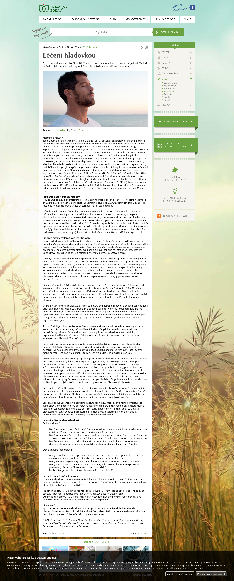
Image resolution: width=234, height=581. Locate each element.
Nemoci (166, 105)
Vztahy (166, 62)
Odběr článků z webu (176, 216)
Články (81, 130)
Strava (165, 57)
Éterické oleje (170, 82)
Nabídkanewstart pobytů (174, 178)
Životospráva (170, 73)
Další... (62, 47)
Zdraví (165, 68)
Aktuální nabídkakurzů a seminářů (174, 200)
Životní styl (169, 97)
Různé (167, 100)
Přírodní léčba (73, 47)
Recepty (166, 52)
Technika (168, 94)
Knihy (112, 19)
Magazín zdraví (49, 47)
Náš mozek (169, 88)
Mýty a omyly (170, 85)
